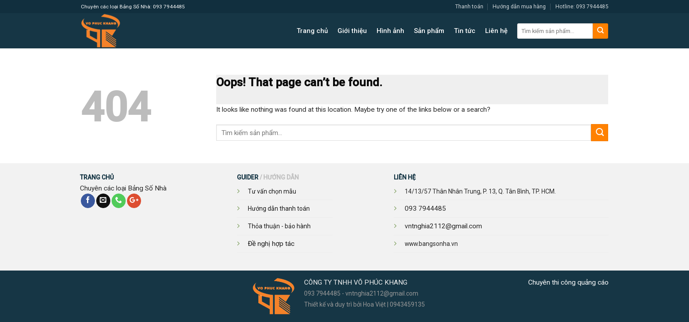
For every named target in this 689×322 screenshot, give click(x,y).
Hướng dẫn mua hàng (519, 6)
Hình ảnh (390, 31)
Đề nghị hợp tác (271, 244)
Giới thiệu (352, 31)
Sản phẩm (429, 31)
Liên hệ (496, 31)
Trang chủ (312, 31)
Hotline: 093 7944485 (581, 6)
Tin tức (464, 31)
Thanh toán (469, 6)
